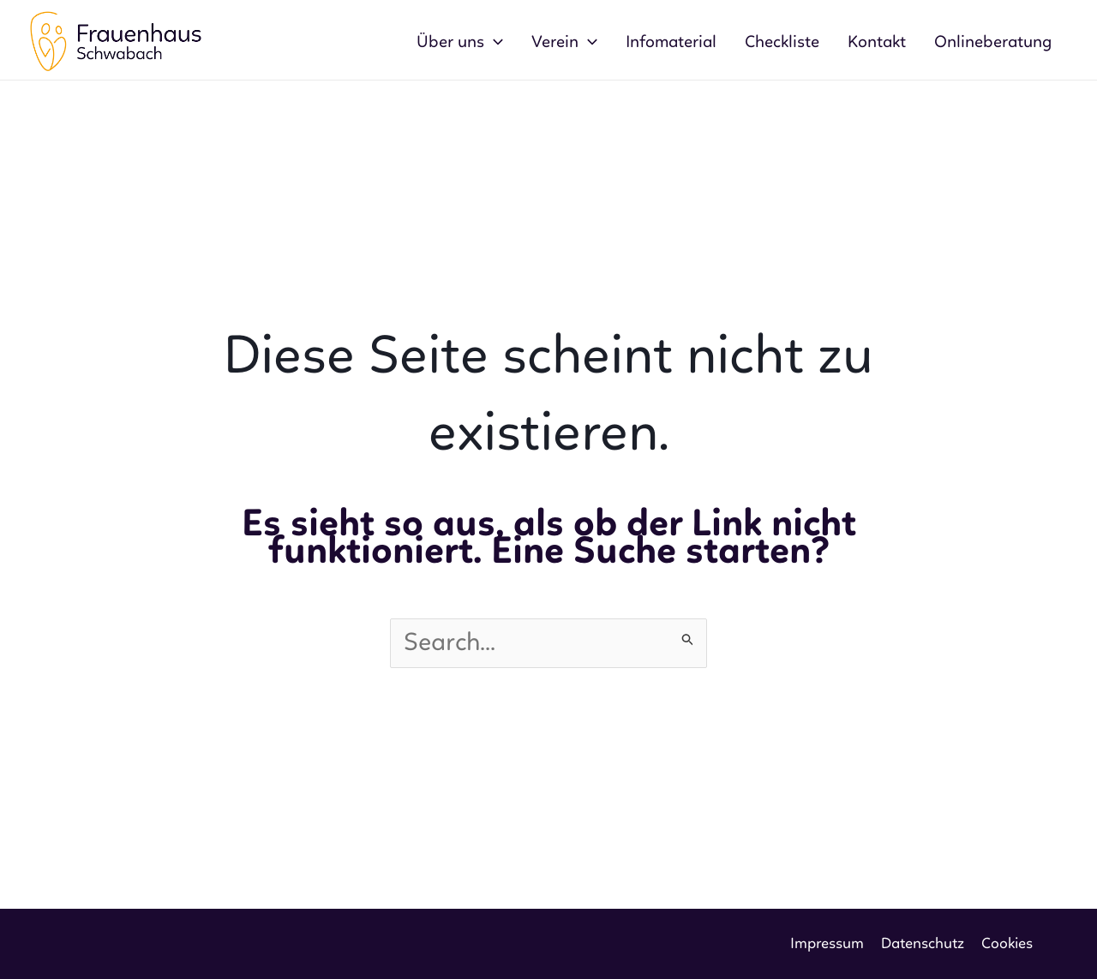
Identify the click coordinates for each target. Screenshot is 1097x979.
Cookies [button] (1007, 944)
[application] (493, 43)
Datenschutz (922, 944)
